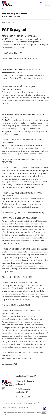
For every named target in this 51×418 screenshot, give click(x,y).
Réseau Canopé (22, 397)
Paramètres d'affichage (44, 408)
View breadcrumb (8, 22)
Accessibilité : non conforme (11, 403)
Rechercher (41, 3)
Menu (47, 3)
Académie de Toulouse (25, 376)
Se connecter (23, 407)
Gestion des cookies (9, 407)
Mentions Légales (31, 403)
